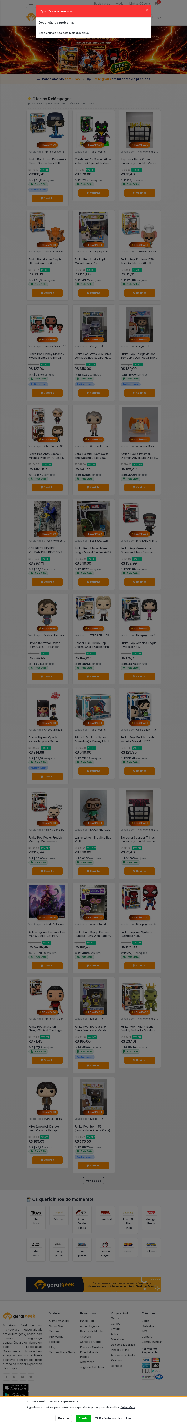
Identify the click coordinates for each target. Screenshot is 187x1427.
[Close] (147, 10)
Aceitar (83, 1418)
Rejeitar (63, 1418)
